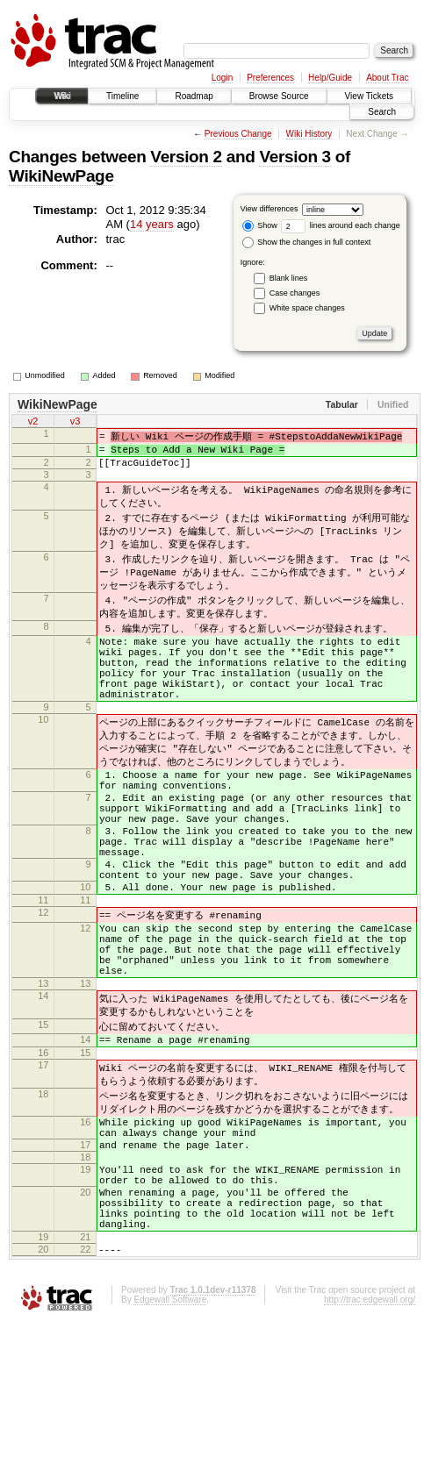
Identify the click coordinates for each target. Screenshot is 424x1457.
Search (382, 112)
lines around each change (340, 225)
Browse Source (279, 96)
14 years (152, 224)
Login (222, 77)
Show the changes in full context (306, 242)
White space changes (307, 308)
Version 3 (294, 156)
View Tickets (369, 96)
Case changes (294, 293)
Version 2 (185, 156)
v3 (75, 423)
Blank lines (288, 278)
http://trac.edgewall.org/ (369, 1434)
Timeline (122, 96)
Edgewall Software (169, 1434)
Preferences (270, 77)
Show (259, 225)
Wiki (62, 96)
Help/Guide (330, 77)
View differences (269, 208)
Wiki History (309, 134)
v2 (33, 423)
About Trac (387, 77)
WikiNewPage (61, 176)
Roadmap (193, 96)
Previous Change (238, 134)
